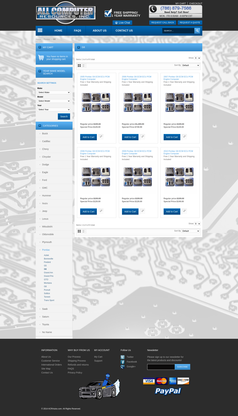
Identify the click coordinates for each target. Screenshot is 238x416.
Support (98, 360)
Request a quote (190, 22)
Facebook (132, 361)
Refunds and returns (78, 364)
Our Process (74, 356)
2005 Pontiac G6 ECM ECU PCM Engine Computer (95, 78)
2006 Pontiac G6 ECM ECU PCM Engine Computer (136, 78)
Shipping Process (77, 360)
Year (39, 105)
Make (39, 88)
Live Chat (122, 22)
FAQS (71, 368)
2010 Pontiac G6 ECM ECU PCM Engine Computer (178, 152)
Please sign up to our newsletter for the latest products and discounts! (165, 359)
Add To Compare (100, 136)
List (84, 65)
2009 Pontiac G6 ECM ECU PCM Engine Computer (136, 152)
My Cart (98, 356)
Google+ (131, 366)
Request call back (162, 22)
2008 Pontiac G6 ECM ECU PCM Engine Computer (95, 152)
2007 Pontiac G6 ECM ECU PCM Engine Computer (178, 78)
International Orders (51, 364)
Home (38, 39)
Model (40, 97)
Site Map (45, 368)
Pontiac (47, 39)
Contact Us (47, 372)
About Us (46, 356)
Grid (79, 65)
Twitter (130, 357)
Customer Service (50, 360)
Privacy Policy (75, 372)
